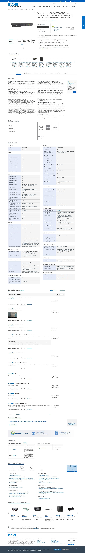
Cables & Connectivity (36, 6)
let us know (36, 528)
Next (50, 414)
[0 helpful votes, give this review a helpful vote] (21, 304)
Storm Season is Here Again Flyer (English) (16, 495)
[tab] (36, 421)
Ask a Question (13, 424)
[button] (10, 62)
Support (73, 6)
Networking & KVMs (47, 6)
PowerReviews (22, 290)
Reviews (35, 73)
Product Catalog (14, 9)
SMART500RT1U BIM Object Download (15, 487)
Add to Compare (40, 29)
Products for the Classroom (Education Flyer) (16, 496)
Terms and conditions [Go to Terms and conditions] (54, 542)
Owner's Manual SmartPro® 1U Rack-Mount (16, 477)
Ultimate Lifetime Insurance (46, 48)
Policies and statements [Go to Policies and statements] (55, 541)
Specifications (27, 73)
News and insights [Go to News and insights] (40, 546)
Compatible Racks (57, 30)
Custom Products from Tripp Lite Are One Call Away (47, 476)
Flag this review (29, 304)
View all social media (71, 542)
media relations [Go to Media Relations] (53, 540)
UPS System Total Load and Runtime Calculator (46, 482)
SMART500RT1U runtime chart (14, 475)
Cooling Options (56, 29)
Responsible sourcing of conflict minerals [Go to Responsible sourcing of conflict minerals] (58, 543)
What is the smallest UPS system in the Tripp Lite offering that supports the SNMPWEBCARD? (28, 421)
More (22, 44)
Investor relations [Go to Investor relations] (40, 543)
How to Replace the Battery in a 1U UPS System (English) (18, 491)
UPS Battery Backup (21, 9)
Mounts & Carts (66, 6)
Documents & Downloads (55, 73)
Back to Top (18, 414)
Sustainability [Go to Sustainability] (39, 544)
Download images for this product (44, 498)
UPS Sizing (40, 481)
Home (9, 9)
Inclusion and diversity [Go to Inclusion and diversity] (41, 542)
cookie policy (40, 550)
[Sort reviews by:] (60, 294)
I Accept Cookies (57, 549)
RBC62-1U (25, 243)
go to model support (72, 471)
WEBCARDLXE (59, 210)
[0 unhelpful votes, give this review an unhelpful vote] (24, 304)
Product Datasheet (12, 482)
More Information (65, 549)
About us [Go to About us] (38, 540)
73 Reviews (55, 20)
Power (28, 6)
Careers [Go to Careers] (38, 541)
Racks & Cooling (57, 6)
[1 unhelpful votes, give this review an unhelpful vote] (24, 369)
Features (18, 73)
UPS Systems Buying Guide (43, 475)
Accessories (43, 73)
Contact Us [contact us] (71, 544)
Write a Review (62, 290)
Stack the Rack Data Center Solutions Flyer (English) (18, 493)
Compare (25, 443)
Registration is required (58, 47)
